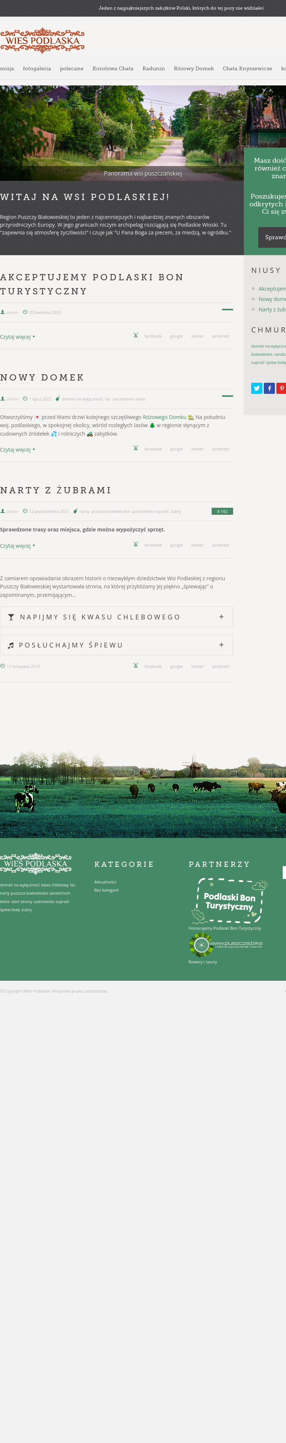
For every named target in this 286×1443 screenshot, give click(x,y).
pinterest (220, 336)
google (176, 336)
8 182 (222, 511)
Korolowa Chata (113, 68)
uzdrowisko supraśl (150, 511)
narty (85, 511)
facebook (153, 336)
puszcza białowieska (110, 511)
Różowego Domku (164, 416)
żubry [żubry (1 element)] (26, 909)
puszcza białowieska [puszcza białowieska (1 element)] (29, 893)
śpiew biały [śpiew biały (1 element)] (10, 909)
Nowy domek (42, 377)
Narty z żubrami (56, 490)
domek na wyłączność (82, 399)
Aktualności (105, 882)
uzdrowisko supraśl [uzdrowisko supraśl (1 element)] (51, 901)
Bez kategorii (106, 890)
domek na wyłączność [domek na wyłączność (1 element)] (20, 885)
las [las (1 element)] (72, 885)
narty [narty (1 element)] (5, 893)
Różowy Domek (194, 68)
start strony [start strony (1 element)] (21, 901)
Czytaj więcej (15, 336)
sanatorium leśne (128, 399)
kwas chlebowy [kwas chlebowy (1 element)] (54, 885)
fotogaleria (37, 68)
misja (7, 68)
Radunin (153, 68)
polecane (72, 68)
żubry (176, 511)
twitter (197, 336)
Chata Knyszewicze (247, 68)
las (107, 399)
